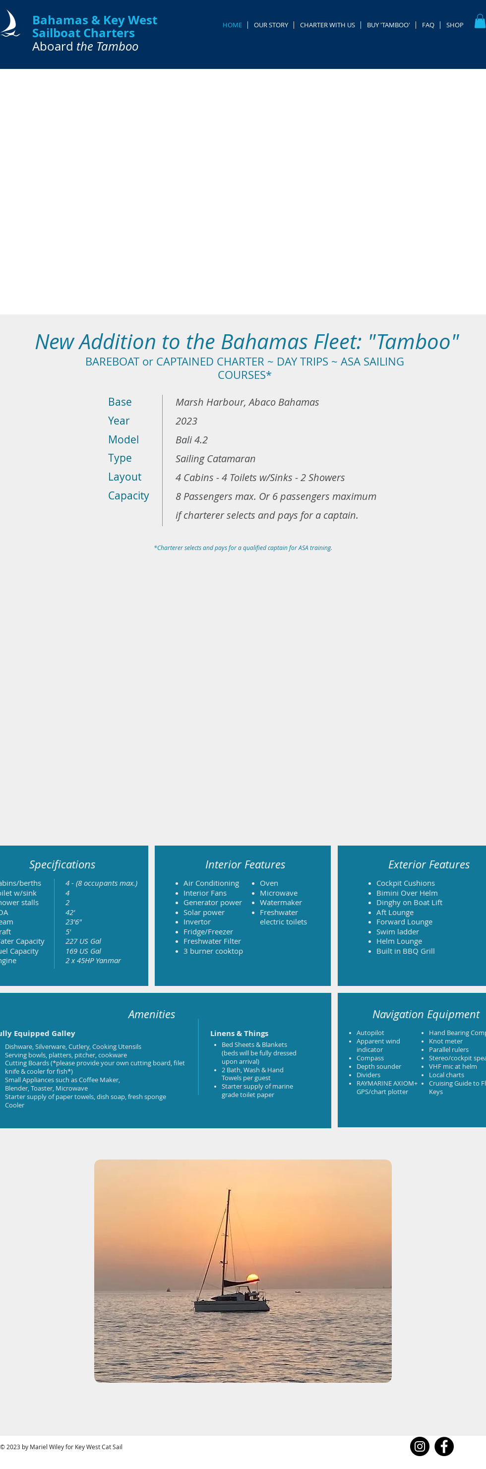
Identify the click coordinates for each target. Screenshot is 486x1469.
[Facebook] (444, 1446)
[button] (480, 21)
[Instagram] (419, 1446)
